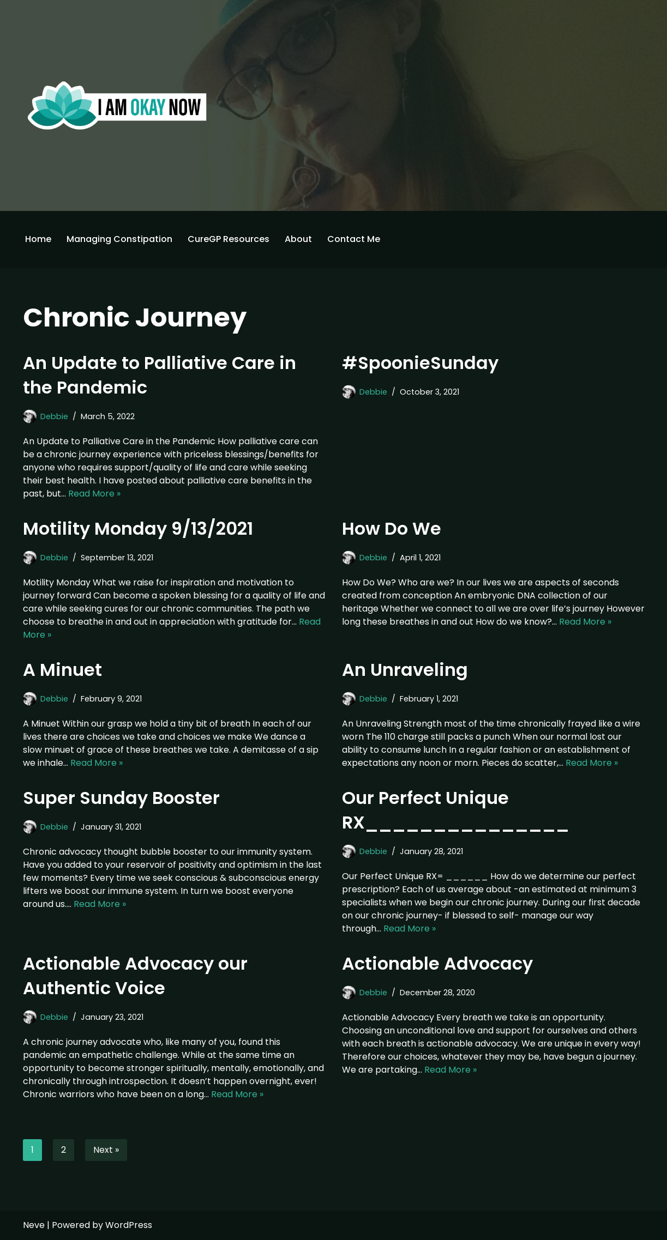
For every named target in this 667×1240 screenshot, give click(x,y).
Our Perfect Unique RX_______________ (455, 809)
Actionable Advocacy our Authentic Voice (135, 975)
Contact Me (353, 239)
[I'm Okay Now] (117, 105)
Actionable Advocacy (437, 963)
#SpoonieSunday (420, 362)
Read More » (94, 493)
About (298, 239)
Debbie (54, 416)
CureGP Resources (228, 239)
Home (38, 239)
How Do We (391, 528)
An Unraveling (405, 669)
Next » (106, 1150)
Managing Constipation (119, 239)
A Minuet (62, 669)
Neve (34, 1225)
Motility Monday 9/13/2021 (138, 528)
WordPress (128, 1225)
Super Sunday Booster (121, 797)
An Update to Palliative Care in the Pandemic (159, 375)
